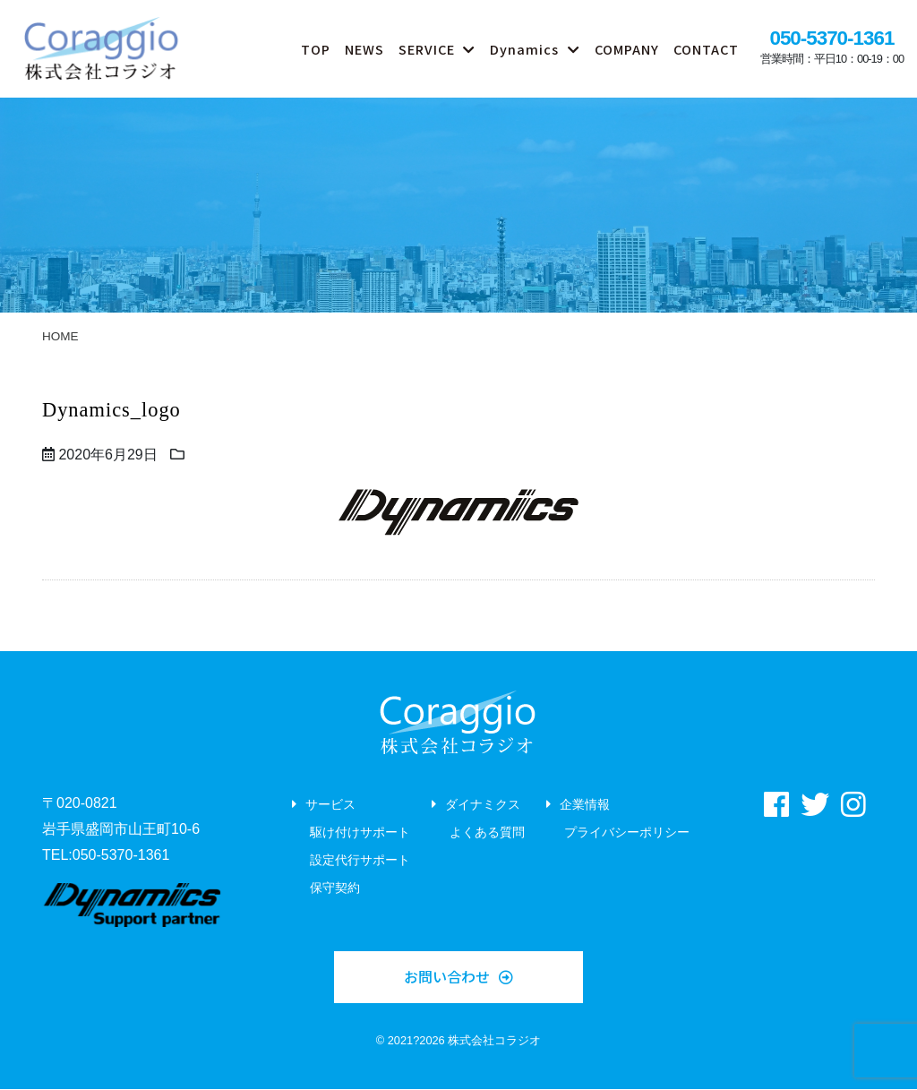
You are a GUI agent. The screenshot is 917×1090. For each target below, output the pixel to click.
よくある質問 (487, 834)
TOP (315, 48)
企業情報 (585, 806)
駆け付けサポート (360, 834)
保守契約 (335, 890)
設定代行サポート (360, 861)
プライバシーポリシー (627, 834)
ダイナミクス (482, 806)
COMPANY (627, 48)
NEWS (364, 48)
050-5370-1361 (831, 38)
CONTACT (706, 48)
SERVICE (427, 48)
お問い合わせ (447, 977)
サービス (330, 806)
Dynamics (524, 48)
